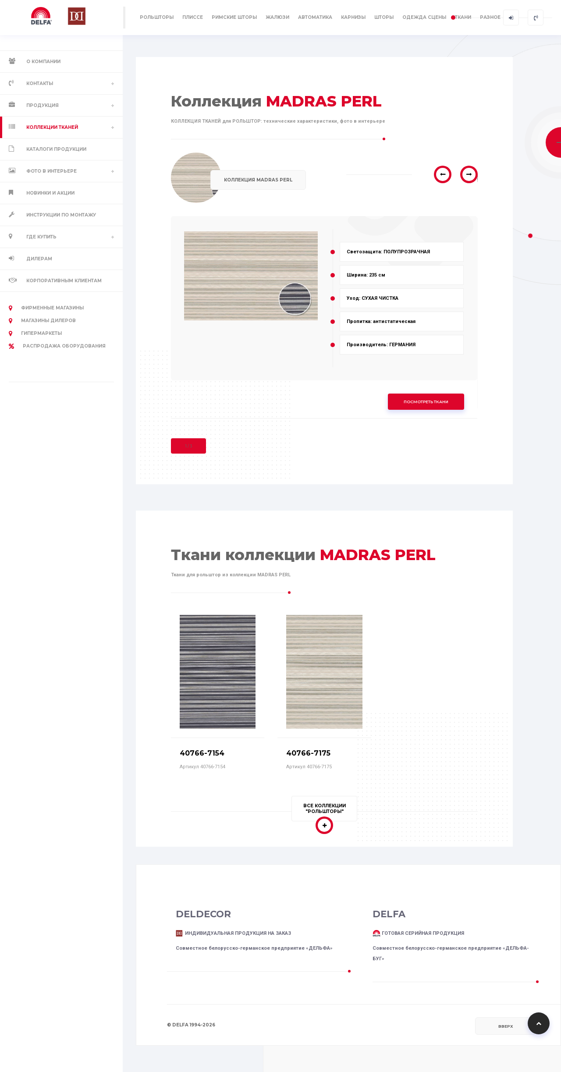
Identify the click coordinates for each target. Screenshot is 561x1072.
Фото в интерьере (51, 171)
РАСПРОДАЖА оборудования (57, 346)
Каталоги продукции (56, 149)
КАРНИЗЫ (353, 17)
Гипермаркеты (35, 333)
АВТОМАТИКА (315, 17)
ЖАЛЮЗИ (277, 17)
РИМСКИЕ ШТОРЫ (234, 17)
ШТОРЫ (384, 17)
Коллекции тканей (52, 127)
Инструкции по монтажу (61, 215)
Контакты (39, 83)
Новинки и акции (50, 193)
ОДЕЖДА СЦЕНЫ (424, 17)
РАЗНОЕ (490, 17)
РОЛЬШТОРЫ (157, 17)
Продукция (42, 105)
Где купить (41, 237)
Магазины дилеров (42, 321)
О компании (43, 61)
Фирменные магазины (46, 308)
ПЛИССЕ (192, 17)
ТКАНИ (463, 17)
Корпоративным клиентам (64, 281)
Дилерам (39, 259)
